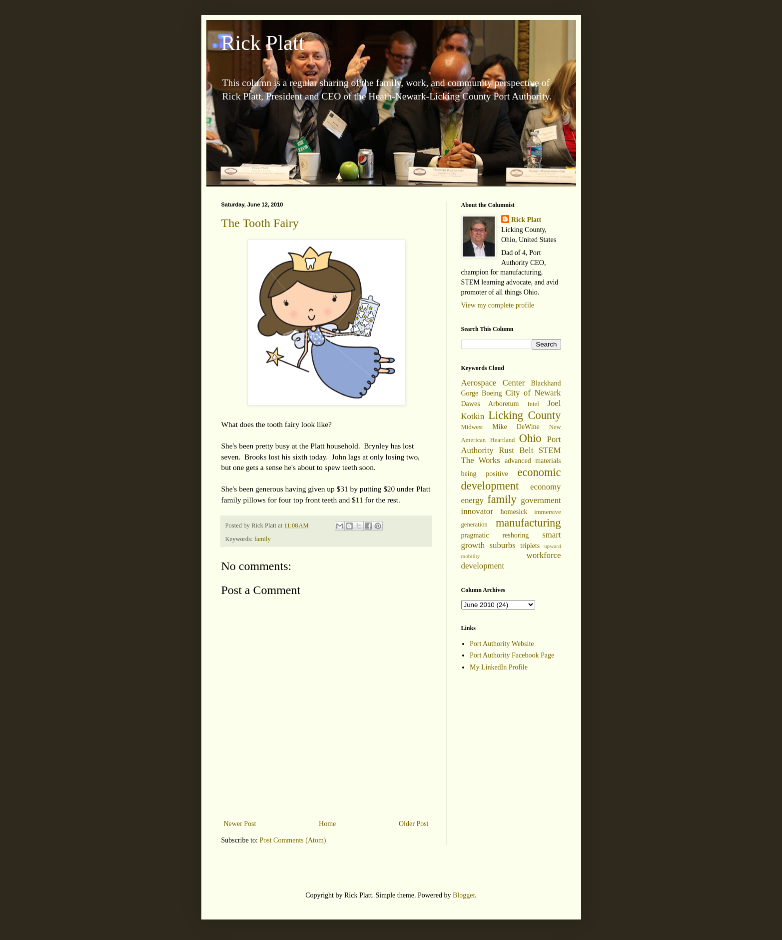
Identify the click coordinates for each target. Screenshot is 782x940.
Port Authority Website (502, 644)
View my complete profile (498, 305)
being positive (484, 474)
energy (472, 500)
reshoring (515, 535)
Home (327, 824)
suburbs (503, 545)
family (262, 539)
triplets (530, 546)
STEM (550, 450)
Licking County (524, 415)
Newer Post (240, 824)
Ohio (530, 438)
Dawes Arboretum (490, 404)
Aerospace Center (493, 383)
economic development (511, 479)
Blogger (464, 895)
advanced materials (533, 460)
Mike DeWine (516, 426)
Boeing (492, 393)
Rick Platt (263, 43)
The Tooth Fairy (260, 223)
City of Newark (533, 393)
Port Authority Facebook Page (512, 655)
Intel (533, 404)
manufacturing (528, 522)
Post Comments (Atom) (293, 840)
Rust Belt (516, 450)
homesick (514, 512)
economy (545, 487)
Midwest (472, 427)
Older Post (414, 824)
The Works (480, 460)
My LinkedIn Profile (499, 667)
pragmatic (475, 535)
